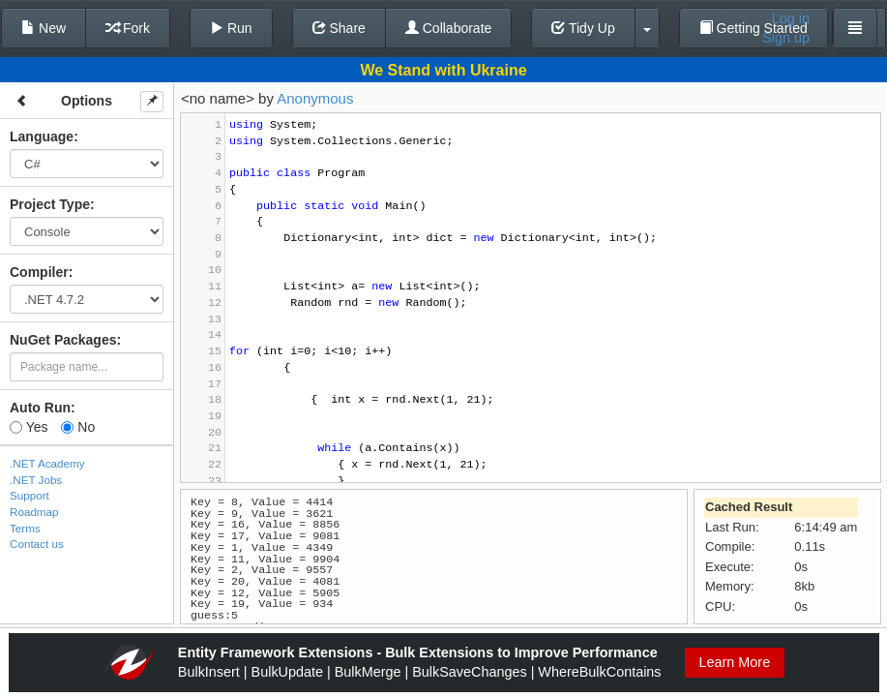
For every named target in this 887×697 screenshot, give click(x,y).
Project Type (50, 204)
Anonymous (315, 98)
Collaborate (448, 28)
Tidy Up (582, 28)
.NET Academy (47, 463)
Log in (791, 18)
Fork (127, 28)
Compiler (39, 272)
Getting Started (753, 28)
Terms (25, 528)
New (43, 28)
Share (339, 28)
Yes (28, 427)
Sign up (786, 37)
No (78, 427)
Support (29, 495)
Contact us (37, 543)
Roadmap (34, 511)
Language (42, 136)
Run (231, 28)
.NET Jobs (36, 479)
